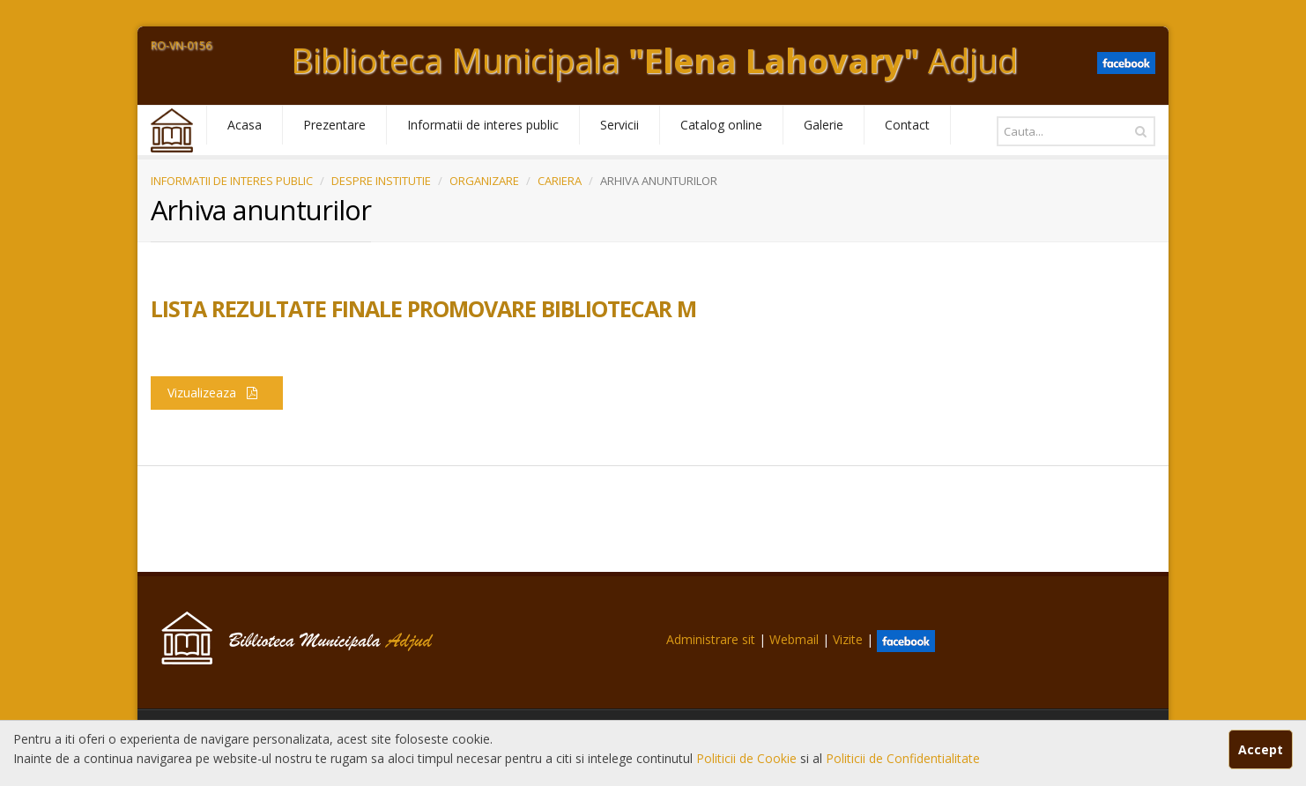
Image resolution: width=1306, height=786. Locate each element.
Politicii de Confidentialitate (903, 758)
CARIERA (560, 181)
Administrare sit (710, 639)
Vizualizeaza (216, 392)
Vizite (848, 639)
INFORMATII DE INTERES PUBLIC (232, 181)
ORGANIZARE (484, 181)
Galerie (823, 124)
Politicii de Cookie (748, 758)
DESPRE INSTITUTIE (381, 181)
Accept (1260, 749)
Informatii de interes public (483, 124)
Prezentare (334, 124)
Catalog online (721, 124)
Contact (907, 124)
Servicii (619, 124)
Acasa (244, 124)
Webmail (794, 639)
